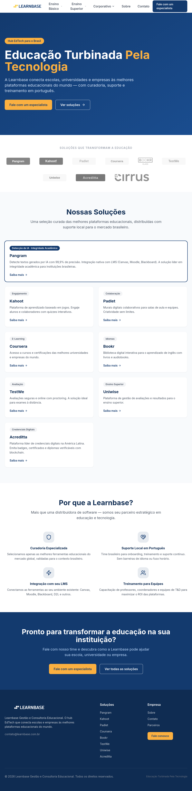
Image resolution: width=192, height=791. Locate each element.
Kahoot (104, 718)
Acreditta (106, 756)
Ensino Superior (78, 6)
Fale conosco (160, 736)
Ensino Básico (55, 6)
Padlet (104, 725)
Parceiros (154, 725)
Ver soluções (72, 105)
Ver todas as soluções (121, 669)
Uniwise (105, 750)
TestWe (105, 744)
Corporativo (104, 6)
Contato (143, 6)
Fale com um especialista (165, 6)
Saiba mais (18, 274)
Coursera (106, 731)
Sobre (126, 6)
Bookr (104, 737)
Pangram (105, 712)
